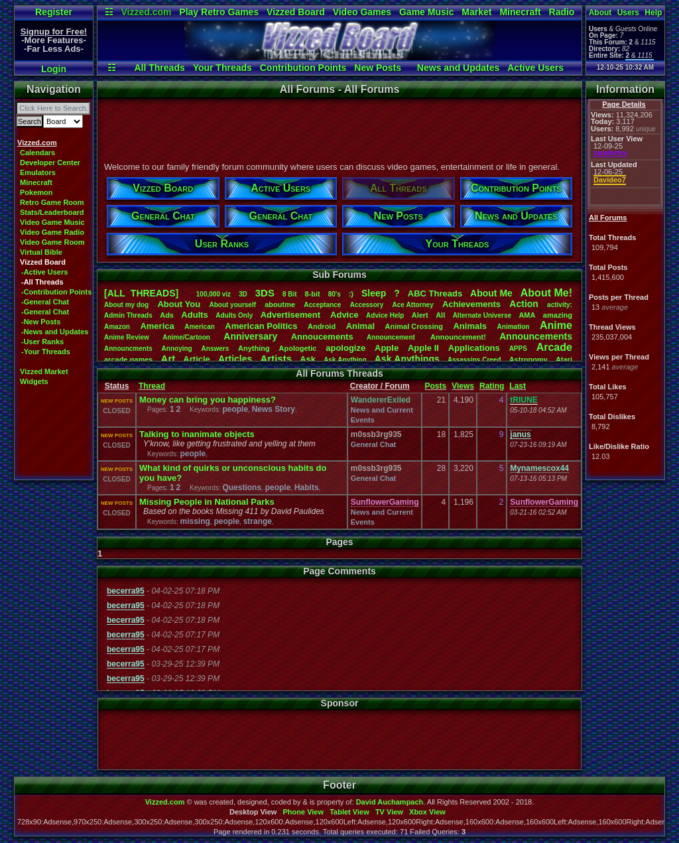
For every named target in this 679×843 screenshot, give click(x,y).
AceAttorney (412, 304)
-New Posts (40, 322)
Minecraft (519, 12)
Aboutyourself (232, 304)
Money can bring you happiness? (207, 400)
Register (53, 12)
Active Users (535, 67)
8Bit (289, 294)
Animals (470, 326)
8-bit (312, 294)
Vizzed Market (44, 371)
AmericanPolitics (261, 326)
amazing (557, 315)
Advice (344, 315)
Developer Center (50, 162)
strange (257, 521)
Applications (474, 348)
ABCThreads (435, 293)
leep (373, 293)
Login (53, 69)
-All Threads (42, 282)
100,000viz (213, 294)
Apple (387, 348)
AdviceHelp (385, 315)
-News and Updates (54, 332)
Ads (167, 315)
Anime (556, 325)
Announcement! (458, 337)
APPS (518, 348)
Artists (276, 358)
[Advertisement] (338, 128)
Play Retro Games (219, 12)
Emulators (38, 172)
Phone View (303, 812)
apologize (345, 348)
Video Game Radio (52, 232)
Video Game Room (52, 242)
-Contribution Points (56, 292)
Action (523, 303)
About (600, 12)
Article (196, 359)
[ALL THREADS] (141, 293)
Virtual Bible (41, 252)
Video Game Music (52, 222)
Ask (308, 359)
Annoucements (322, 337)
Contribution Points (303, 67)
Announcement (392, 337)
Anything (254, 348)
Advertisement (292, 315)
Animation (513, 326)
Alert (420, 315)
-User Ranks (42, 342)
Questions (241, 487)
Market (476, 12)
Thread (152, 386)
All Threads (159, 67)
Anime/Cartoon (186, 337)
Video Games (362, 12)
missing (195, 521)
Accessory (367, 304)
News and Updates (458, 67)
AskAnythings (407, 359)
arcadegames (128, 359)
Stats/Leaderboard (52, 212)
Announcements (535, 336)
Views (463, 386)
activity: (559, 304)
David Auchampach (390, 802)
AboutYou (178, 304)
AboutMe (491, 293)
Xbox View (427, 812)
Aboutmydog (126, 304)
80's (334, 294)
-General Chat (45, 302)
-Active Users (44, 272)
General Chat (373, 444)
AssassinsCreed (474, 359)
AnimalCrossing (414, 326)
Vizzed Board (296, 12)
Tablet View (349, 812)
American (199, 326)
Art (168, 358)
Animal (360, 326)
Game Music (426, 12)
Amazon (117, 326)
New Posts (377, 67)
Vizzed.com (146, 12)
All (440, 315)
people (235, 409)
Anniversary (250, 336)
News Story (273, 409)
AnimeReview (126, 337)
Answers (215, 348)
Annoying (177, 348)
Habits (306, 487)
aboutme (280, 304)
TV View (389, 812)
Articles (235, 359)
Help (653, 12)
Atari (564, 359)
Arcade (554, 347)
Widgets (34, 381)
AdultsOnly (234, 315)
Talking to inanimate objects (197, 434)
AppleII (423, 348)
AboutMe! (546, 292)
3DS (265, 292)
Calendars (37, 153)
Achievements (471, 304)
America (157, 326)
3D (243, 294)
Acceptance (322, 304)
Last (517, 386)
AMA (527, 315)
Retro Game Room (52, 202)
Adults (194, 315)
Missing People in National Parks (207, 502)
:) (351, 294)
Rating (491, 386)
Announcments (128, 348)
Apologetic (298, 348)
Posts (435, 386)
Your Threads (222, 67)
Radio (562, 12)
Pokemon (36, 192)
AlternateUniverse (482, 315)
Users (628, 12)
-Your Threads (45, 352)
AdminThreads (128, 315)
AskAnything (345, 359)
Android (322, 326)
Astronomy (528, 359)
